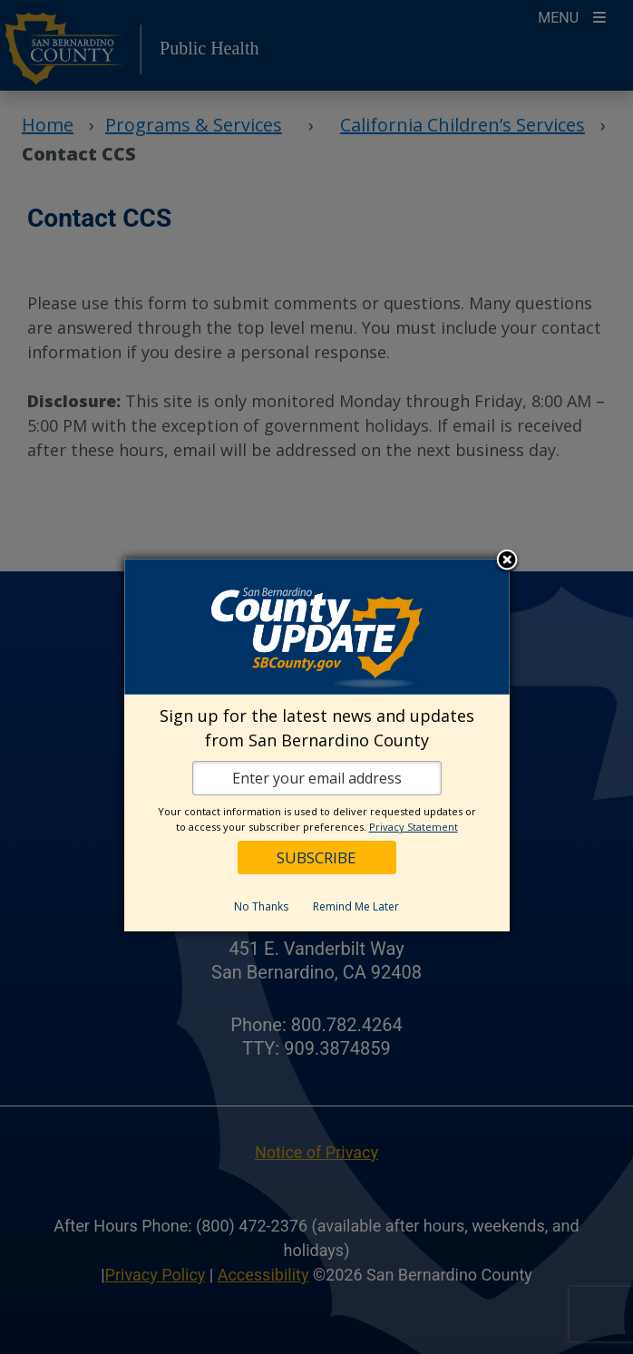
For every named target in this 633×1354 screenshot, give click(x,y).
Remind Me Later (356, 906)
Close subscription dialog (507, 561)
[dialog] (317, 745)
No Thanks (261, 906)
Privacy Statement (413, 826)
